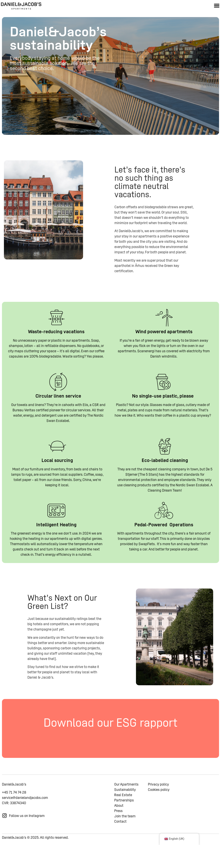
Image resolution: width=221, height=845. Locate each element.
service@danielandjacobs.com (25, 797)
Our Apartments (126, 784)
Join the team (125, 816)
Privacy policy (158, 784)
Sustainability (125, 789)
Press (118, 810)
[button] (216, 5)
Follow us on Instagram (27, 815)
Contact (120, 821)
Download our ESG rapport (110, 722)
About (118, 805)
